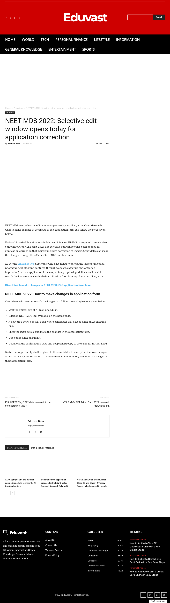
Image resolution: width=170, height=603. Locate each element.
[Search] (159, 17)
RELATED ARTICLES (17, 448)
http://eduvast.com (36, 426)
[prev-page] (7, 493)
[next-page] (12, 493)
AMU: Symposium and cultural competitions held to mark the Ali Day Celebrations (21, 482)
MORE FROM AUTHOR (42, 448)
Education (18, 108)
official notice (26, 263)
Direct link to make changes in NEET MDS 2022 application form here (48, 285)
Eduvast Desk (14, 143)
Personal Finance (138, 539)
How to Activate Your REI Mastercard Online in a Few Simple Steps (145, 546)
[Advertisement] (85, 78)
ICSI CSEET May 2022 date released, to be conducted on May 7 (28, 404)
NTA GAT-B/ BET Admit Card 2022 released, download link (85, 404)
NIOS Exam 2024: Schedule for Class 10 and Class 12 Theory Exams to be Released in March (92, 482)
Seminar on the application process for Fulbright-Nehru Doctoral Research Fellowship (55, 482)
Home (8, 108)
